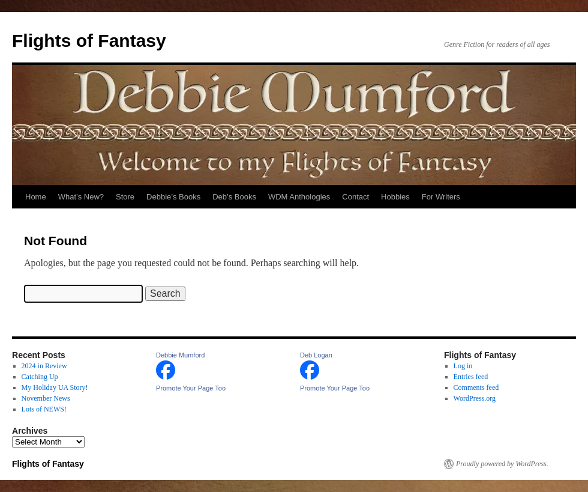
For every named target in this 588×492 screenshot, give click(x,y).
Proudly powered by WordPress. (502, 464)
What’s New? (81, 196)
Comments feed (476, 387)
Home (35, 196)
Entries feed (471, 376)
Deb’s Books (234, 196)
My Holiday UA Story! (55, 387)
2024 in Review (44, 366)
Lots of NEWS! (44, 409)
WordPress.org (475, 398)
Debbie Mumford (180, 355)
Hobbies (395, 196)
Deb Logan (316, 355)
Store (125, 196)
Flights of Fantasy (89, 40)
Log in (463, 366)
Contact (355, 196)
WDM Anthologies (299, 196)
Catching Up (40, 376)
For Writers (441, 196)
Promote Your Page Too (191, 388)
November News (46, 398)
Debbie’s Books (173, 196)
